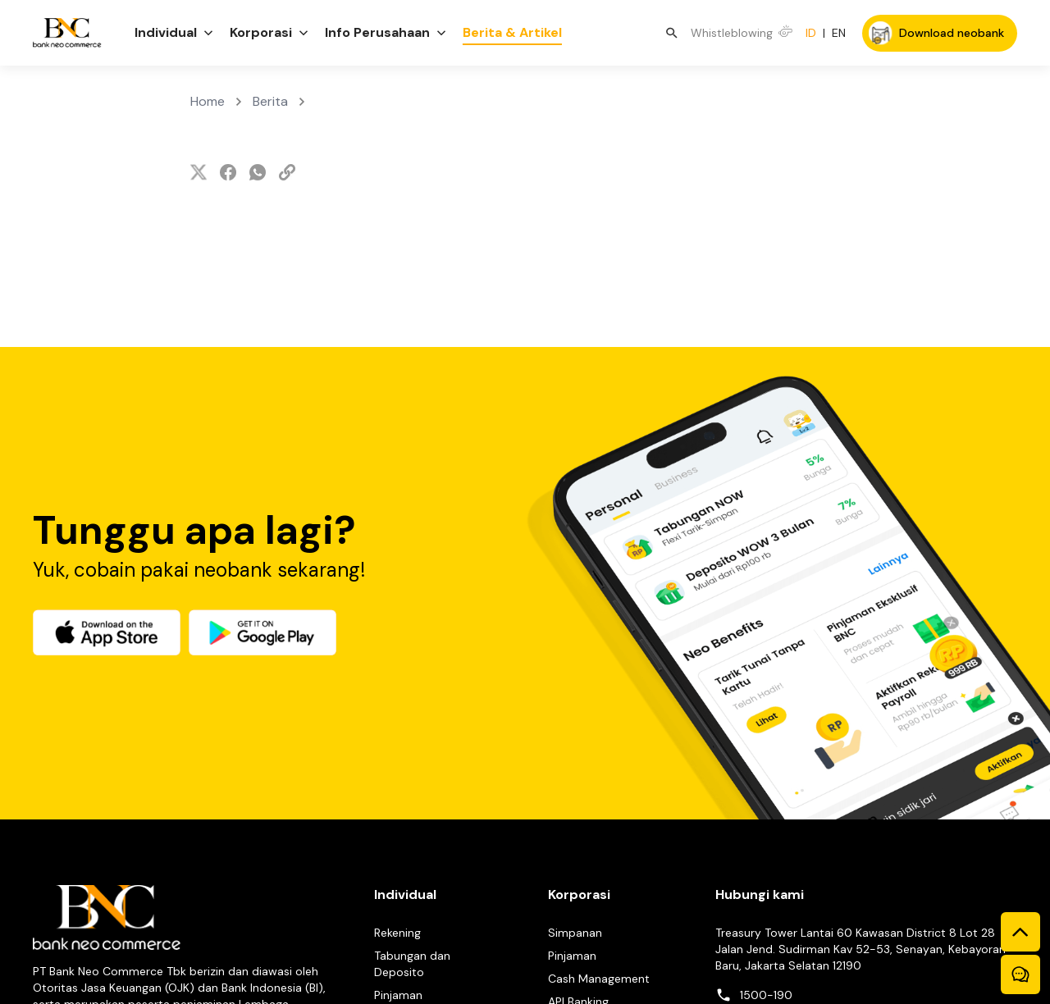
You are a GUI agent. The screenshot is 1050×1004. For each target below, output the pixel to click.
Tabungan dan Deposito (412, 963)
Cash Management (599, 978)
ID (811, 32)
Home (207, 101)
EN (839, 32)
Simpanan (575, 932)
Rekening (397, 932)
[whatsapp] (257, 172)
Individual (405, 894)
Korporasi (579, 894)
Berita (270, 101)
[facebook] (228, 172)
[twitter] (198, 172)
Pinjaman (398, 995)
